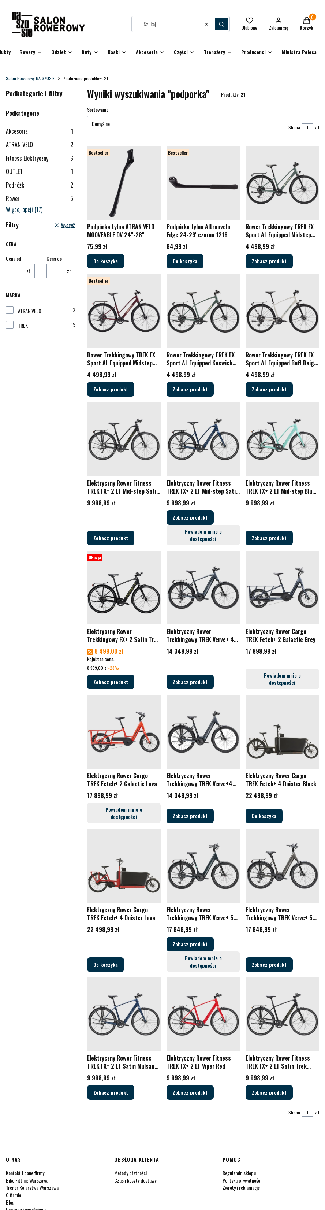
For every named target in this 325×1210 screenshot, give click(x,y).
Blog (10, 1202)
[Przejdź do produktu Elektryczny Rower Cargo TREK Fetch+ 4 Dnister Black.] (282, 732)
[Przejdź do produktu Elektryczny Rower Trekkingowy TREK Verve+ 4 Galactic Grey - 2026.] (203, 587)
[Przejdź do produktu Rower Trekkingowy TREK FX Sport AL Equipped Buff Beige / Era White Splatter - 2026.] (282, 311)
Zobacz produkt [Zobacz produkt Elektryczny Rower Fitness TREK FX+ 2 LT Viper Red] (190, 1092)
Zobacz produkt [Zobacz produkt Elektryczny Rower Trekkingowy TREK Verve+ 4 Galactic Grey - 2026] (190, 682)
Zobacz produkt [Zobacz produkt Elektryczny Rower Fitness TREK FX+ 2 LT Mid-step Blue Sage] (269, 537)
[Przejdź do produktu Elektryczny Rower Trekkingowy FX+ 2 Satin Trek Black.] (124, 587)
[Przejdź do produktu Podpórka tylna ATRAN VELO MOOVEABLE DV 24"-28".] (124, 183)
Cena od (13, 258)
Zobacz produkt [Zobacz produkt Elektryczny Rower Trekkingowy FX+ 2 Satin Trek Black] (110, 682)
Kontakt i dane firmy (25, 1173)
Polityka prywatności (242, 1180)
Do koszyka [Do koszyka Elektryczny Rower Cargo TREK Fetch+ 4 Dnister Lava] (105, 964)
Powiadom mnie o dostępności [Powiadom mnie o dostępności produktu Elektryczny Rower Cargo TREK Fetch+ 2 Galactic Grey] (282, 678)
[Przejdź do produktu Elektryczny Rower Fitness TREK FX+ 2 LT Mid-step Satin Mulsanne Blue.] (203, 439)
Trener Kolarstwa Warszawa (32, 1187)
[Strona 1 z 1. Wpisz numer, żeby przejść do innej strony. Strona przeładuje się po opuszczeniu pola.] (307, 127)
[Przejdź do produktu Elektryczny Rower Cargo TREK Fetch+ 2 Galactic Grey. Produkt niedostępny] (282, 587)
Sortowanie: (98, 109)
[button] (221, 24)
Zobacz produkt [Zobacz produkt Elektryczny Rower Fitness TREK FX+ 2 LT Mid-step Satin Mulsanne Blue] (190, 517)
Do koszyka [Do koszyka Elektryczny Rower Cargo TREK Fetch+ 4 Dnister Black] (264, 816)
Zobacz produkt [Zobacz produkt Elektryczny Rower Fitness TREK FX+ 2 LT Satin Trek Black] (269, 1092)
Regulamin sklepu (239, 1173)
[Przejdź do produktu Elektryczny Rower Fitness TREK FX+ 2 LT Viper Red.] (203, 1014)
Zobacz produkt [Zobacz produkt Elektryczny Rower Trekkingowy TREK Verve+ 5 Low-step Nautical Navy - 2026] (190, 943)
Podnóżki (39, 185)
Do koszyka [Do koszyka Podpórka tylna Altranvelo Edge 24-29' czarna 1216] (185, 261)
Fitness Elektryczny (39, 158)
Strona (294, 127)
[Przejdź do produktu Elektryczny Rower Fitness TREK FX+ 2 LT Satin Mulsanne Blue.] (124, 1014)
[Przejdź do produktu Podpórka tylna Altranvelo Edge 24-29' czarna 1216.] (203, 183)
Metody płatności (130, 1173)
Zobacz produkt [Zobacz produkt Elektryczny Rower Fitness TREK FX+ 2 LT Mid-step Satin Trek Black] (110, 537)
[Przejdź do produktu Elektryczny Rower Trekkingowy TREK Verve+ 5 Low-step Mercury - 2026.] (282, 866)
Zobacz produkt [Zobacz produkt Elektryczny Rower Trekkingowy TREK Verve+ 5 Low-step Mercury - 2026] (269, 964)
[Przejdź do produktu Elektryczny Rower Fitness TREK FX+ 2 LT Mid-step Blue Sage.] (282, 439)
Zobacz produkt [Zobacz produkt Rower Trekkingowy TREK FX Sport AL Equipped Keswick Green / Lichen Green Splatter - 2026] (190, 389)
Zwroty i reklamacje (241, 1187)
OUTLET (39, 171)
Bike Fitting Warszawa (27, 1180)
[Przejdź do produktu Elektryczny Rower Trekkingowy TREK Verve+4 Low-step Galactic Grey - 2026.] (203, 732)
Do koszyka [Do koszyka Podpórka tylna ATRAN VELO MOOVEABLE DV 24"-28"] (105, 261)
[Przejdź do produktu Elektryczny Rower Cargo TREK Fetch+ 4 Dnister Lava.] (124, 866)
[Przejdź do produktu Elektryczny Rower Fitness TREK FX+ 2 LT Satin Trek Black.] (282, 1014)
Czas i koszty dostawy (135, 1180)
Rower (39, 198)
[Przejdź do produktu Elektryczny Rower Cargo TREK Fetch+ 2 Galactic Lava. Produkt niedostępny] (124, 732)
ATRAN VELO (39, 144)
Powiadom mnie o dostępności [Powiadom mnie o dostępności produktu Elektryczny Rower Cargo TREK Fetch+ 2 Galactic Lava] (123, 812)
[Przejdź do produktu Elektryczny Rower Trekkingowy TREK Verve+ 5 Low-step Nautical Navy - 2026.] (203, 866)
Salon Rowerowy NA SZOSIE (30, 78)
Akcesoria (39, 131)
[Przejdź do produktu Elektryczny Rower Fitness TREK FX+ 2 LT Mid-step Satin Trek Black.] (124, 439)
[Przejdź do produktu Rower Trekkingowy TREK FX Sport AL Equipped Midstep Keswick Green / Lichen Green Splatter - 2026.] (282, 183)
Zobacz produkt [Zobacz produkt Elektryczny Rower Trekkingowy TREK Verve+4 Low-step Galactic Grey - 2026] (190, 816)
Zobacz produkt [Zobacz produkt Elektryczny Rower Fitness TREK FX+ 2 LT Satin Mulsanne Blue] (110, 1092)
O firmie (13, 1195)
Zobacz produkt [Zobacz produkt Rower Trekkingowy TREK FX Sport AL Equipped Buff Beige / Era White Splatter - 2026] (269, 389)
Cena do (54, 258)
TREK (23, 325)
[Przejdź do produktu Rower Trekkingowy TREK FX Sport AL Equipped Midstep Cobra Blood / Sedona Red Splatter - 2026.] (124, 311)
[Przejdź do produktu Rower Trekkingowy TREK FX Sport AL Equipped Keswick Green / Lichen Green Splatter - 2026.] (203, 311)
